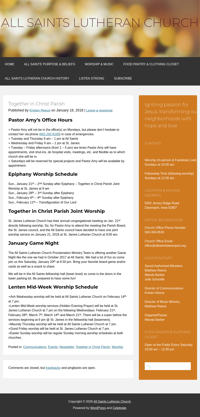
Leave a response (99, 110)
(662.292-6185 (49, 134)
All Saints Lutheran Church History (37, 78)
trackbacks (53, 367)
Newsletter (66, 347)
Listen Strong (91, 78)
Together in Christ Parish (93, 347)
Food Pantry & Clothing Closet (151, 64)
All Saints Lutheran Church (100, 22)
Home (9, 64)
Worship (117, 347)
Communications (34, 347)
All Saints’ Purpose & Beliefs (49, 64)
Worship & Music (99, 64)
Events (53, 347)
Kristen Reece (39, 110)
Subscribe (123, 78)
